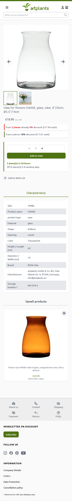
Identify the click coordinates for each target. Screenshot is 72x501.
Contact (36, 405)
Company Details (12, 470)
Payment (13, 414)
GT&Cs (7, 475)
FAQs (58, 414)
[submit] (65, 15)
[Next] (62, 61)
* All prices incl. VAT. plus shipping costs (19, 494)
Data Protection (12, 481)
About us (13, 405)
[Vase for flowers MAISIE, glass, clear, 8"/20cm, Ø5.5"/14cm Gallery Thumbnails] (18, 98)
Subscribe (11, 434)
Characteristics (36, 193)
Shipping (58, 405)
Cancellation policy (13, 487)
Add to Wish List (16, 177)
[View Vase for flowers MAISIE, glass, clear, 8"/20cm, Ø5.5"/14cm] (10, 98)
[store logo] (35, 7)
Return (36, 414)
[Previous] (9, 61)
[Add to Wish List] (5, 178)
